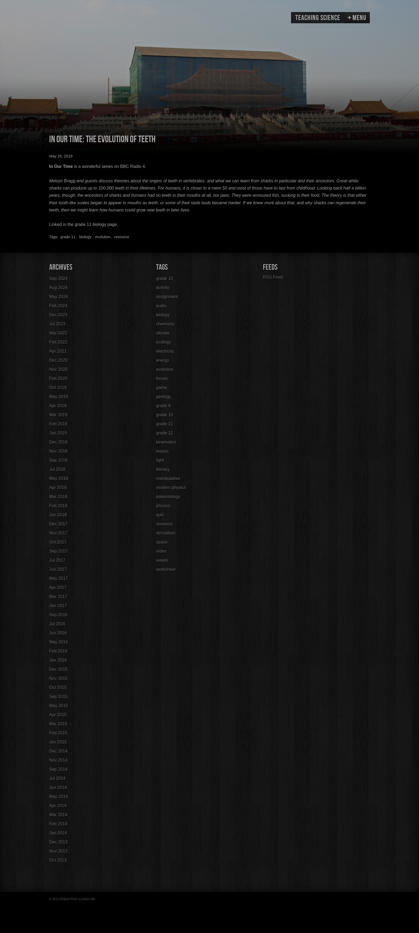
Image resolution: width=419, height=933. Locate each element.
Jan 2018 (58, 514)
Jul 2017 (57, 560)
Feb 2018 (58, 505)
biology (85, 237)
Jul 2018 (57, 469)
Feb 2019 (58, 424)
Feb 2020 (58, 378)
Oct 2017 (58, 542)
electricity (165, 351)
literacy (163, 469)
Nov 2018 (58, 451)
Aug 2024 (58, 287)
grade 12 (164, 433)
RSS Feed (273, 277)
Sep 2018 (58, 460)
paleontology (168, 496)
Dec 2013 (58, 842)
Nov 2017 (58, 533)
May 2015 (58, 705)
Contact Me (87, 899)
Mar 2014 (58, 814)
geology (163, 396)
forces (162, 378)
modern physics (171, 487)
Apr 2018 (58, 487)
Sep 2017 (58, 551)
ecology (163, 342)
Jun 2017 (58, 569)
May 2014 (58, 796)
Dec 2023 (58, 315)
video (161, 551)
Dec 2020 (58, 360)
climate (163, 333)
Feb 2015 (58, 733)
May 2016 (58, 642)
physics (163, 505)
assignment (167, 296)
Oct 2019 (58, 387)
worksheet (166, 569)
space (162, 542)
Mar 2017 (58, 596)
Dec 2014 (58, 751)
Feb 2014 (58, 824)
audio (161, 305)
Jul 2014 (57, 778)
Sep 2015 (58, 696)
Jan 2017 (58, 605)
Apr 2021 (58, 351)
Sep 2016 (58, 614)
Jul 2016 (57, 624)
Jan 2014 (58, 833)
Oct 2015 (58, 687)
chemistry (165, 324)
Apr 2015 (58, 714)
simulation (165, 533)
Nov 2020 (58, 369)
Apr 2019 (58, 405)
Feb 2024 (58, 305)
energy (162, 360)
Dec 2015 (58, 669)
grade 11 (67, 237)
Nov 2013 (58, 851)
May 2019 (58, 396)
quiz (160, 514)
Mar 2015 (58, 724)
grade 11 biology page (96, 224)
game (161, 387)
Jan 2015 (58, 742)
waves (162, 560)
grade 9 (163, 405)
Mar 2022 (58, 333)
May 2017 (58, 578)
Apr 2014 (58, 805)
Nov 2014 (58, 760)
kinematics (166, 442)
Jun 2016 (58, 633)
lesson (162, 451)
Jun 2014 (58, 787)
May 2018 (58, 478)
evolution (103, 237)
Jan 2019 (58, 433)
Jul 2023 (57, 324)
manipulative (168, 478)
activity (162, 287)
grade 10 (164, 278)
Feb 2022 (58, 342)
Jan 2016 (58, 660)
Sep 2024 (58, 278)
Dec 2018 (58, 442)
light (160, 460)
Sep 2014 (58, 769)
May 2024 (58, 296)
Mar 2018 (58, 496)
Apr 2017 (58, 587)
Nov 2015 (58, 678)
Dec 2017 (58, 524)
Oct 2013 (58, 860)
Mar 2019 (58, 414)
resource (121, 237)
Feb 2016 (58, 651)
